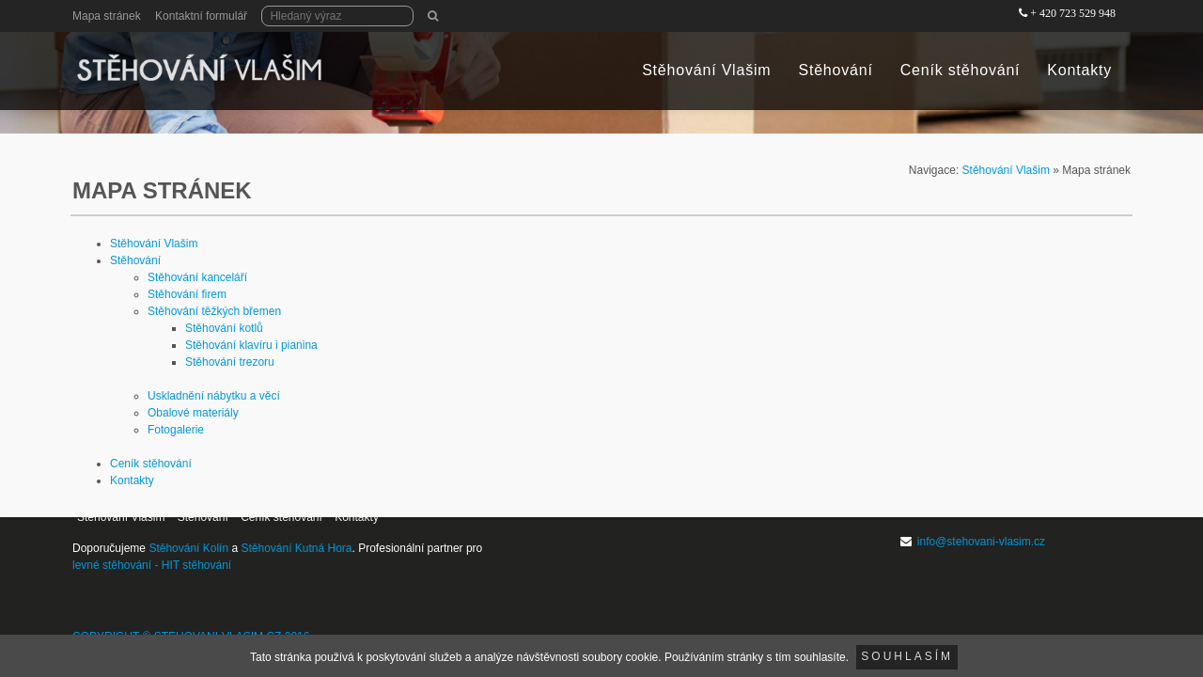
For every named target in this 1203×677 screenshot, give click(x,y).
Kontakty (1079, 70)
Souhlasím (907, 656)
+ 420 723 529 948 (1073, 13)
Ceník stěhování (960, 70)
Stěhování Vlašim (706, 70)
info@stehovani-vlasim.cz (981, 541)
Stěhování (835, 70)
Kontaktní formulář (201, 16)
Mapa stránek (106, 16)
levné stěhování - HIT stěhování (151, 565)
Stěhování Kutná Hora (296, 548)
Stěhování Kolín (188, 548)
